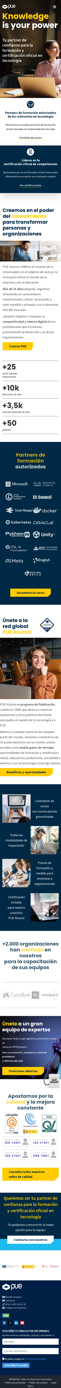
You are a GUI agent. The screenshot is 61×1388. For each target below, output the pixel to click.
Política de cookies (38, 1382)
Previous (5, 995)
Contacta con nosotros (30, 1240)
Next (55, 995)
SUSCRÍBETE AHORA (15, 1365)
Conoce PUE (18, 346)
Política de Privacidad (35, 1359)
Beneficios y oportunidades (26, 772)
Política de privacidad (15, 1382)
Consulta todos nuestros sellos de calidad (27, 1174)
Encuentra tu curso (30, 593)
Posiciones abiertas (23, 1071)
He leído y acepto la (24, 1359)
